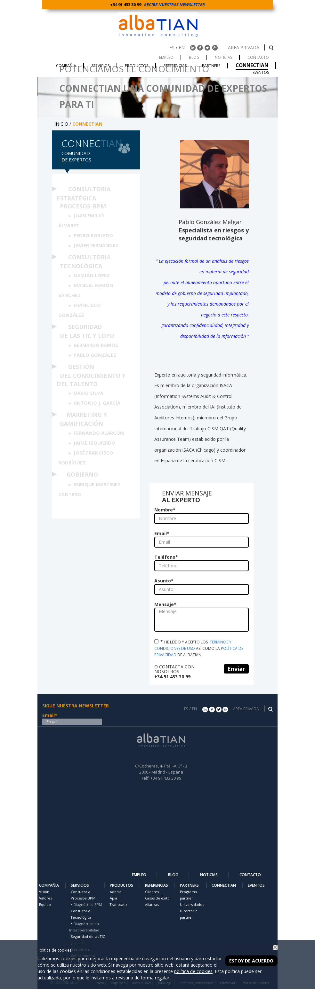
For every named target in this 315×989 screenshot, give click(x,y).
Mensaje (165, 604)
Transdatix (118, 904)
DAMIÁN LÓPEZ (92, 275)
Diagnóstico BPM (88, 904)
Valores (45, 898)
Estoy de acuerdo (251, 961)
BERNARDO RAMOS (96, 345)
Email (161, 533)
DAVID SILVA (88, 393)
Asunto (164, 581)
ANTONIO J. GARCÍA (97, 403)
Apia (113, 898)
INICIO (61, 124)
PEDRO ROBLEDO (93, 235)
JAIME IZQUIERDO (94, 443)
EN (182, 47)
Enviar (236, 669)
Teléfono (166, 557)
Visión (44, 891)
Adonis (115, 891)
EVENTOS (256, 885)
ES (171, 47)
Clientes (152, 891)
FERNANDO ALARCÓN (99, 433)
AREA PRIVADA (244, 47)
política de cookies (193, 971)
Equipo (45, 904)
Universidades (192, 904)
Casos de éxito (157, 898)
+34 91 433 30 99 (126, 4)
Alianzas (152, 904)
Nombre (164, 510)
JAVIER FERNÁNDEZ (96, 245)
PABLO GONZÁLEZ (95, 355)
